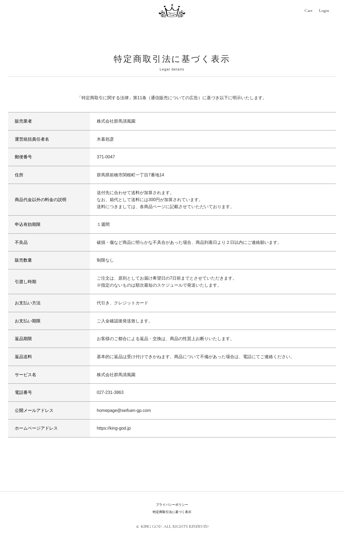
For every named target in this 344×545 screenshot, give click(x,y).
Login (324, 10)
